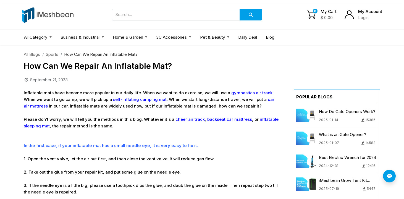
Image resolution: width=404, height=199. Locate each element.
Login (363, 17)
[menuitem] (247, 37)
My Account (370, 11)
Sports (52, 54)
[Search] (251, 14)
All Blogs (32, 54)
